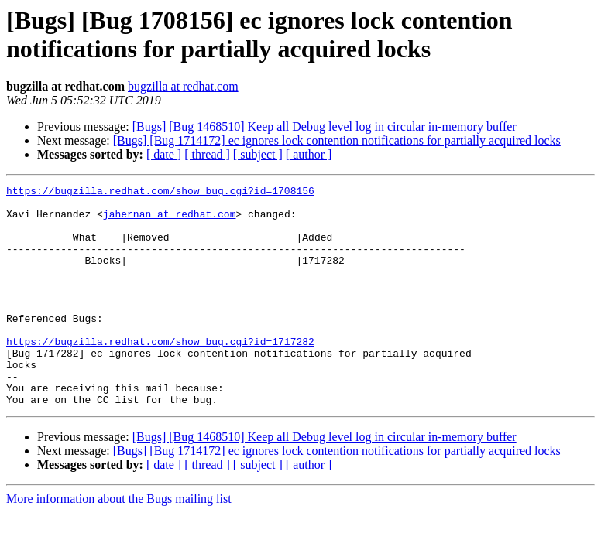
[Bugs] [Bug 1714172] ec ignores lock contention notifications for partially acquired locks (337, 140)
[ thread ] (207, 154)
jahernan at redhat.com (169, 220)
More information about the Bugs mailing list (119, 542)
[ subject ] (258, 154)
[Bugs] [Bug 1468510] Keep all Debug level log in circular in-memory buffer (324, 126)
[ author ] (309, 154)
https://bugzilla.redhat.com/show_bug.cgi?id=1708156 (160, 193)
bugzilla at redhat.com (183, 86)
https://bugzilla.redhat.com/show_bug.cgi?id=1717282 (160, 374)
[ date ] (163, 154)
